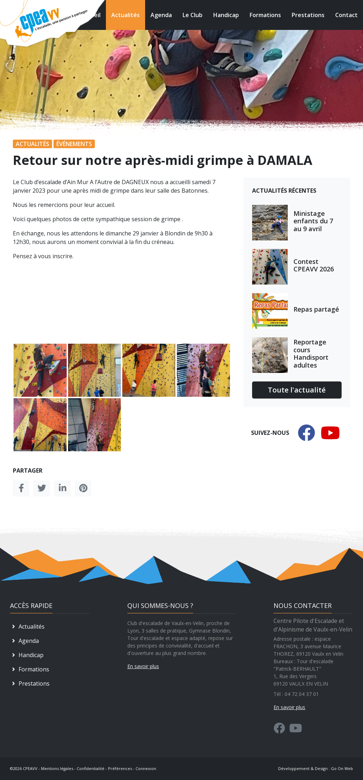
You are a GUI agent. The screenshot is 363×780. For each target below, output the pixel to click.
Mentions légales (57, 768)
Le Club (193, 15)
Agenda (161, 15)
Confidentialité (90, 768)
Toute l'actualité (297, 390)
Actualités (125, 15)
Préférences (120, 768)
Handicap (226, 15)
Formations (265, 15)
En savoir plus (143, 666)
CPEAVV (30, 768)
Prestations (308, 15)
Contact (346, 15)
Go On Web (342, 768)
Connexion (146, 768)
